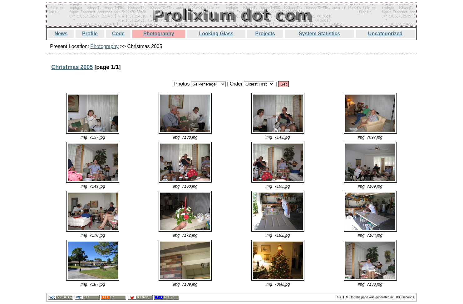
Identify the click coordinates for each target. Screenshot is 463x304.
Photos (182, 83)
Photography (158, 33)
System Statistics (319, 33)
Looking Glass (216, 33)
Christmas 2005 (72, 67)
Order (236, 83)
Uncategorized (385, 33)
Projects (265, 33)
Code (118, 33)
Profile (90, 33)
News (61, 33)
